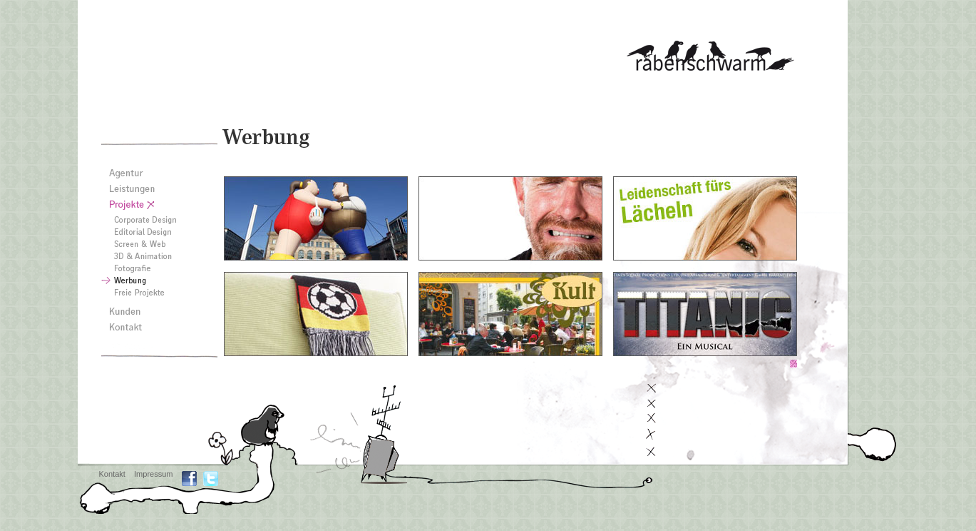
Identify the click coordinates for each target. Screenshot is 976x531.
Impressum (153, 474)
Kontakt (112, 474)
